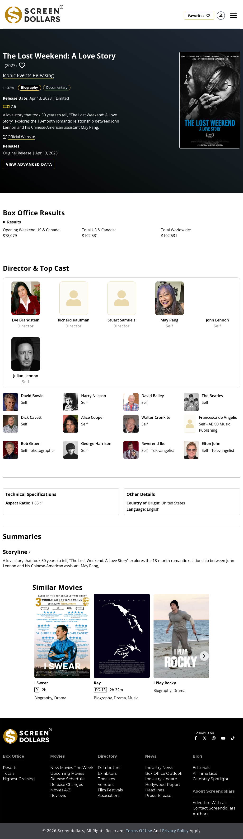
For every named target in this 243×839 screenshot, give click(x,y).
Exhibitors (107, 773)
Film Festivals (110, 790)
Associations (109, 795)
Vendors (105, 784)
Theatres (106, 779)
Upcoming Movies (67, 773)
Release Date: (15, 98)
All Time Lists (205, 773)
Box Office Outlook (163, 773)
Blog (197, 756)
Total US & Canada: (99, 229)
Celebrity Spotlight (211, 779)
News (150, 756)
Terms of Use (139, 830)
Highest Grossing (19, 779)
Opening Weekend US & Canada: (32, 229)
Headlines (154, 790)
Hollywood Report (162, 784)
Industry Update (161, 779)
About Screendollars (214, 791)
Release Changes (66, 784)
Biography (29, 87)
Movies (57, 756)
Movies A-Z (60, 790)
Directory (107, 756)
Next (204, 656)
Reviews (58, 795)
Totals (8, 773)
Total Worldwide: (176, 229)
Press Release (158, 795)
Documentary (56, 87)
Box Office (13, 756)
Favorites (199, 15)
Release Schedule (67, 779)
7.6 (13, 106)
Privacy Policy (176, 830)
